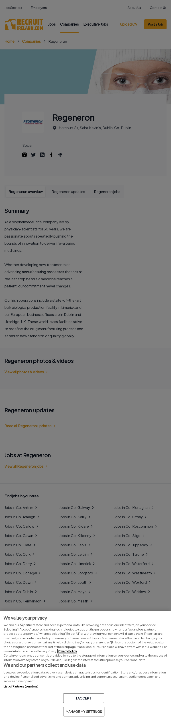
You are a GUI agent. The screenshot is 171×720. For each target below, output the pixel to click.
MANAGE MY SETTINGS (84, 711)
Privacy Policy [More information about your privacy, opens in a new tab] (67, 651)
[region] (85, 665)
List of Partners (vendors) (21, 686)
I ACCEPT (83, 698)
